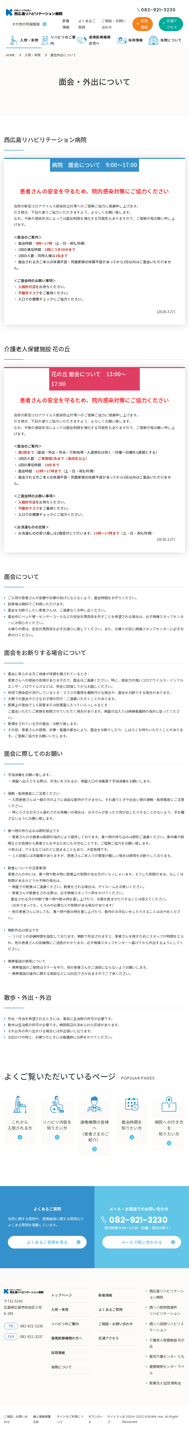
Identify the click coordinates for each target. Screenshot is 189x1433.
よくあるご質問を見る (53, 1242)
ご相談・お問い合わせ (114, 23)
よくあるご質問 (86, 23)
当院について (165, 40)
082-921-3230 (158, 10)
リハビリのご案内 (58, 40)
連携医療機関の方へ (93, 40)
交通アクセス (172, 23)
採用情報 (144, 23)
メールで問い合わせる (148, 1242)
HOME (10, 55)
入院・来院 (23, 40)
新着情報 (66, 23)
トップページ (61, 1295)
